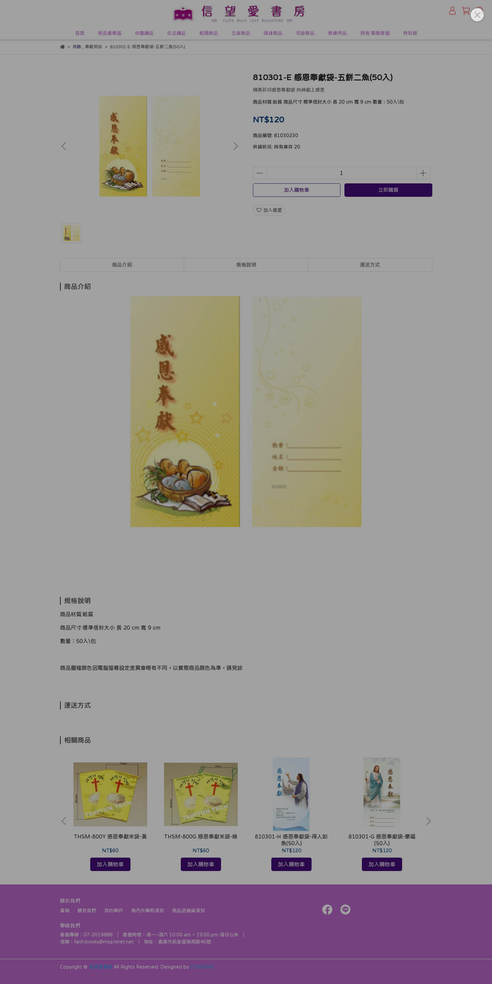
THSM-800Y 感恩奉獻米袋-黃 (110, 836)
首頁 (80, 33)
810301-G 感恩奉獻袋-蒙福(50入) (382, 839)
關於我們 (86, 910)
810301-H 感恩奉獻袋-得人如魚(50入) (291, 839)
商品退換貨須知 (188, 910)
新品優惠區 (109, 33)
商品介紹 (122, 265)
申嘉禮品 (144, 33)
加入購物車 (296, 190)
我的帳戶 (113, 910)
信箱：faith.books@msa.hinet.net (97, 941)
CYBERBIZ (202, 967)
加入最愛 (269, 210)
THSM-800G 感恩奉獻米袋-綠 (200, 836)
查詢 (64, 910)
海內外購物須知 (147, 910)
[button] (235, 146)
